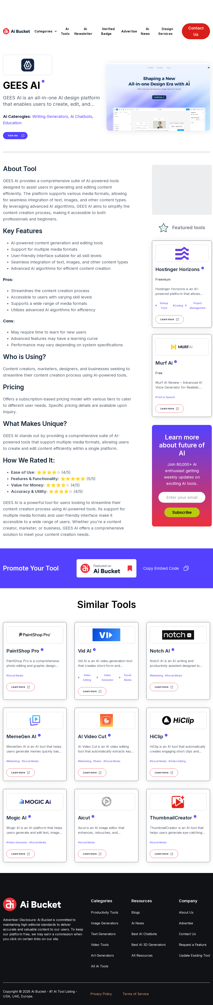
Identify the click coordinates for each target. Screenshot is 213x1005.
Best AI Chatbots (144, 934)
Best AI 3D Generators (148, 945)
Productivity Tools (104, 912)
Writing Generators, (50, 116)
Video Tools (100, 945)
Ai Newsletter (83, 31)
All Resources (142, 955)
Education (12, 122)
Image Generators (104, 923)
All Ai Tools (99, 966)
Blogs (135, 912)
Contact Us (196, 31)
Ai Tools (65, 31)
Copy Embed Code (166, 568)
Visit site (13, 135)
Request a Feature (192, 945)
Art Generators (102, 955)
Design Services (165, 31)
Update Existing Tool (194, 955)
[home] (16, 31)
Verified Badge (108, 31)
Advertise (129, 31)
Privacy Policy (101, 994)
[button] (46, 31)
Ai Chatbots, (81, 116)
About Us (186, 912)
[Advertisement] (106, 9)
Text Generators (103, 934)
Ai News (145, 31)
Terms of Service (136, 994)
